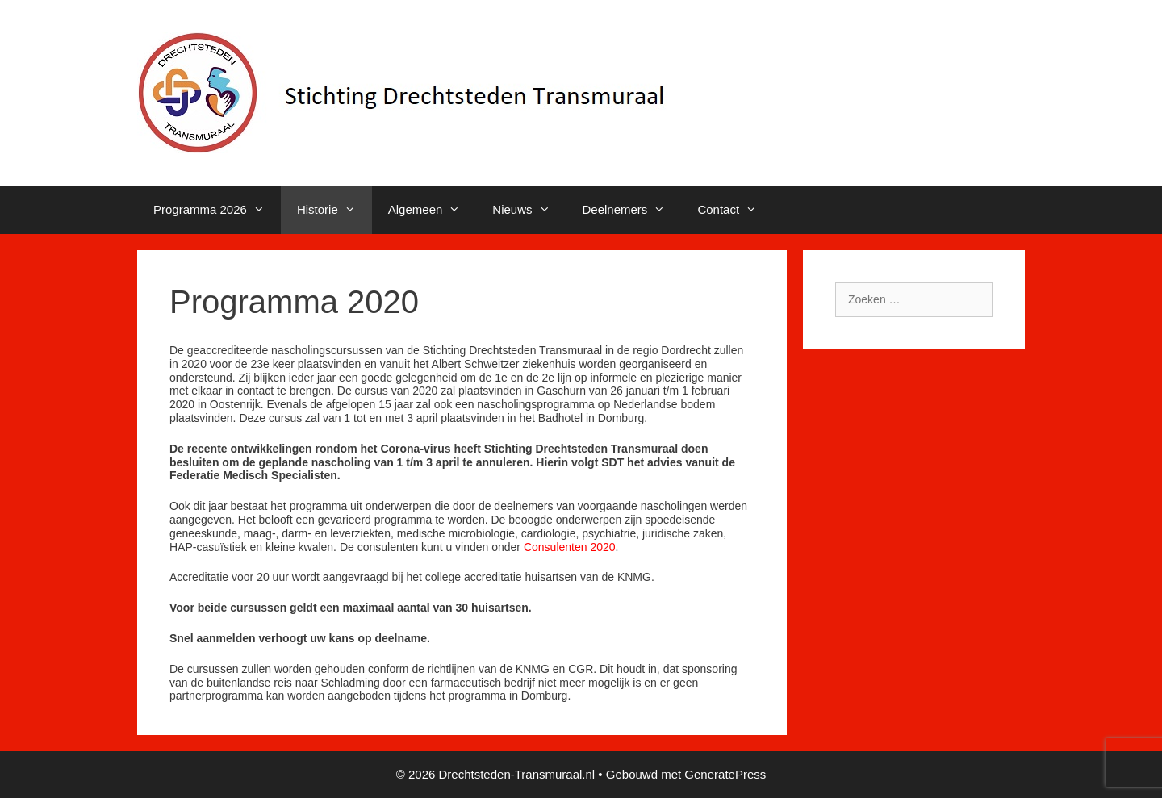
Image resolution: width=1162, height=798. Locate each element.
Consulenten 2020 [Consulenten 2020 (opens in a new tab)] (570, 547)
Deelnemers (632, 210)
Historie (334, 210)
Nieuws (529, 210)
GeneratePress (725, 774)
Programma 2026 (217, 210)
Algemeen (432, 210)
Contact (735, 210)
